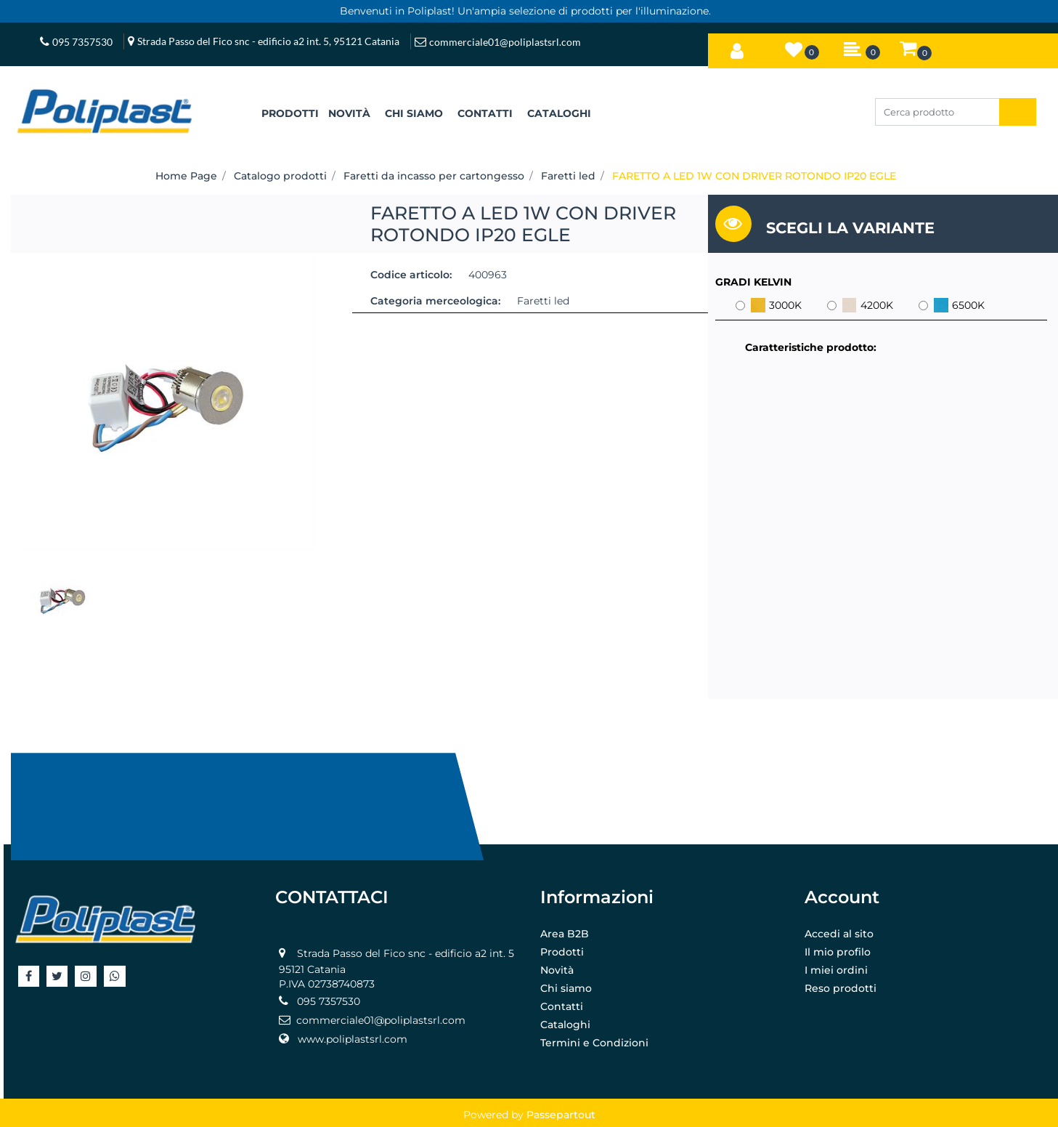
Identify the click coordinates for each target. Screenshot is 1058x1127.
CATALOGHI (559, 113)
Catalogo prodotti (280, 175)
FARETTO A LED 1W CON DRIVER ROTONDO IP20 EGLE (754, 175)
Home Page (186, 175)
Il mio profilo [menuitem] (838, 951)
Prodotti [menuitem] (562, 951)
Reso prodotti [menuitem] (840, 988)
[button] (1017, 112)
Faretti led (568, 175)
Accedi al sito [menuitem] (839, 933)
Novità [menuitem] (557, 970)
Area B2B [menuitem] (564, 933)
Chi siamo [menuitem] (566, 988)
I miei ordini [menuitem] (836, 970)
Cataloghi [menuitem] (565, 1024)
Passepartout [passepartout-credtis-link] (560, 1114)
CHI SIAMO (414, 113)
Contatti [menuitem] (561, 1006)
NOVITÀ (349, 113)
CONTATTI (485, 113)
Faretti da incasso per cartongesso (433, 175)
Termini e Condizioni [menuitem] (594, 1042)
